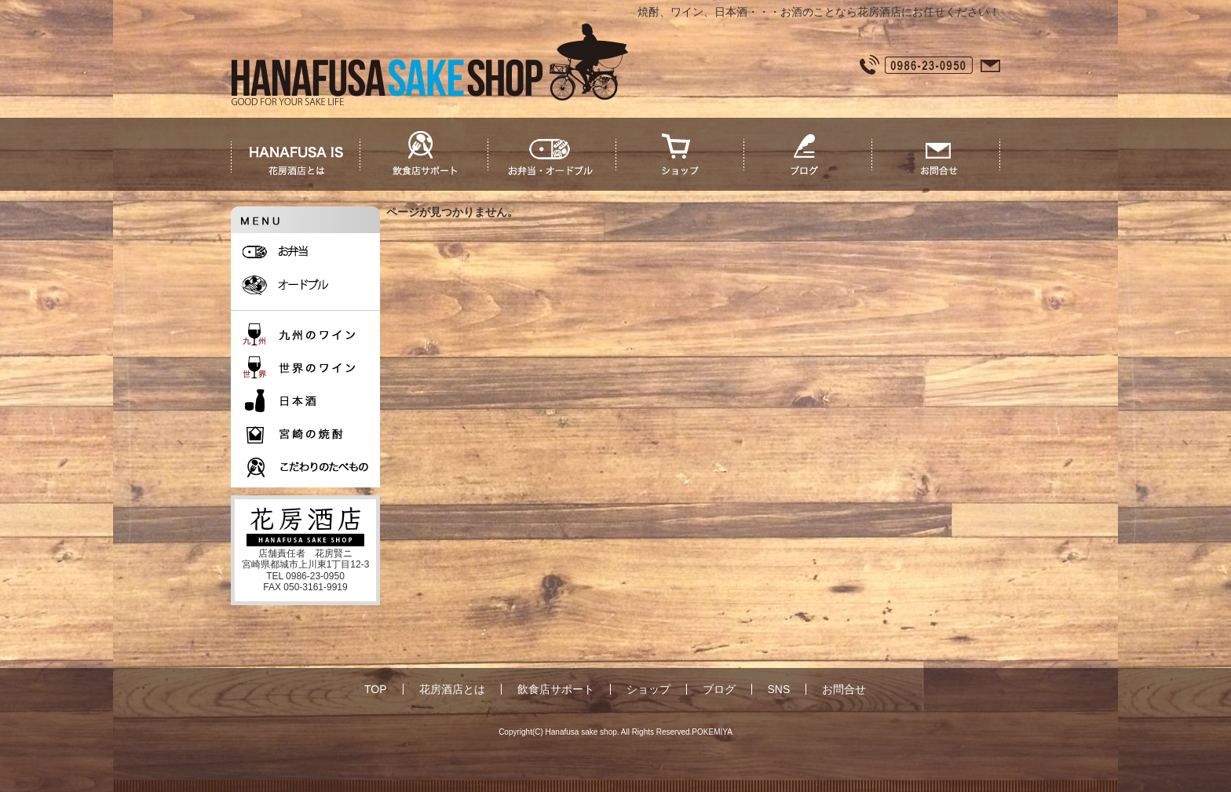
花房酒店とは (452, 689)
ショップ (648, 689)
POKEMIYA (712, 732)
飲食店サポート (555, 689)
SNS (779, 689)
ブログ (719, 689)
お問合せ (844, 689)
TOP (375, 689)
